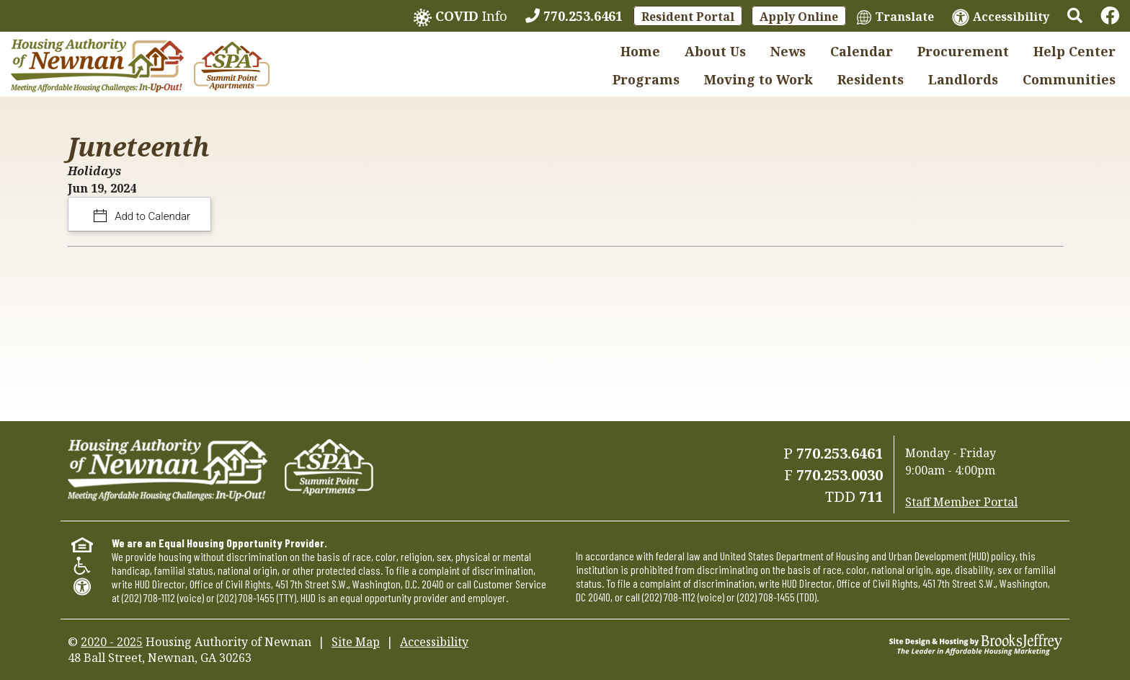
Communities (1069, 79)
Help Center (1074, 51)
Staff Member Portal (961, 502)
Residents (870, 79)
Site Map (356, 642)
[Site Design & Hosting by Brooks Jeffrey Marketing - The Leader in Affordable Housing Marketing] (975, 643)
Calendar (861, 51)
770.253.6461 (839, 453)
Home (640, 51)
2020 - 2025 (112, 642)
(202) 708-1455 (246, 597)
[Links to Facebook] (1109, 16)
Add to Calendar (151, 216)
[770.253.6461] (574, 16)
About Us (715, 51)
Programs (646, 79)
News (788, 51)
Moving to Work (758, 79)
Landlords (963, 79)
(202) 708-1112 (148, 597)
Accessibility (434, 642)
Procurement (963, 51)
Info (460, 17)
